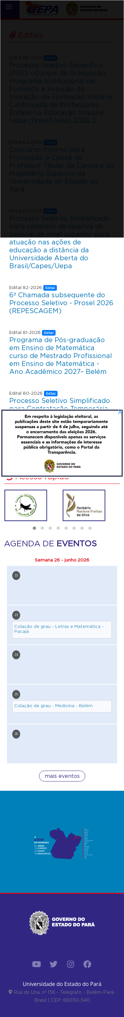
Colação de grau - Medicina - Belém (53, 705)
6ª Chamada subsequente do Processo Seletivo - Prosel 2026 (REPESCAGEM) (61, 302)
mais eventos (62, 776)
